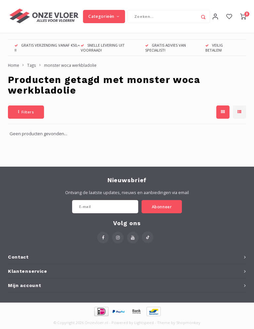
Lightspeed (144, 322)
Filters (26, 112)
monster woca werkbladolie (70, 65)
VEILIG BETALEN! (214, 48)
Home (13, 65)
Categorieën (103, 16)
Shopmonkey (188, 322)
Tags (31, 65)
